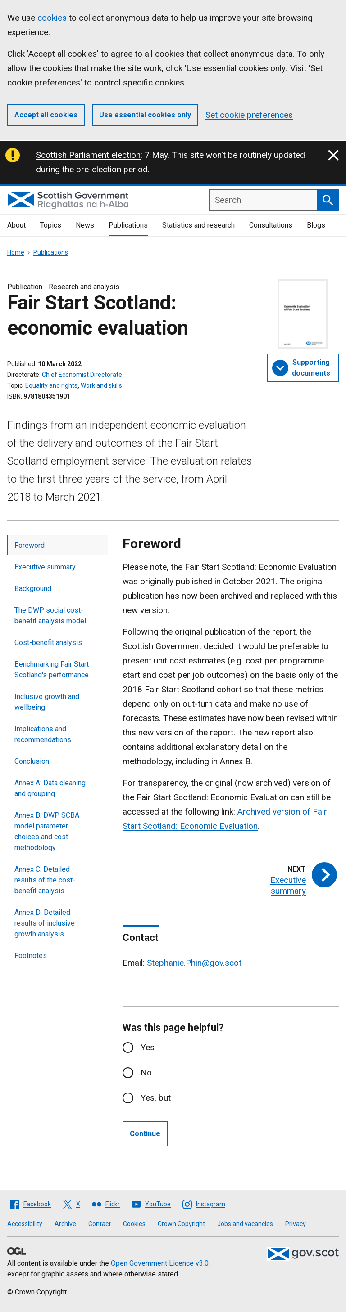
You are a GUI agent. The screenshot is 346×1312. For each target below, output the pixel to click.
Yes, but (156, 1098)
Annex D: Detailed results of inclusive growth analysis (44, 923)
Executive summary (45, 567)
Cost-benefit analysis (48, 642)
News (85, 225)
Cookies (134, 1223)
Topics (50, 225)
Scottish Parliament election (88, 155)
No (146, 1072)
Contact (99, 1223)
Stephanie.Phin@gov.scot (194, 963)
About (16, 225)
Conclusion (31, 761)
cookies (52, 18)
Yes (148, 1047)
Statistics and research (198, 225)
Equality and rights (51, 385)
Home (15, 252)
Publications (128, 225)
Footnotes (30, 955)
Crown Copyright (181, 1223)
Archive (65, 1223)
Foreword (29, 545)
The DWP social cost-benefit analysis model (50, 615)
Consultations (270, 225)
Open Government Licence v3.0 (160, 1263)
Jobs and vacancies (245, 1223)
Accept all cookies (45, 115)
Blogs (316, 225)
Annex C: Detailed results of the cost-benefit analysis (44, 880)
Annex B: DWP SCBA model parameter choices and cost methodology (46, 831)
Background (32, 588)
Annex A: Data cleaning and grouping (50, 788)
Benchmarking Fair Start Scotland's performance (51, 669)
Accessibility (24, 1223)
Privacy (295, 1223)
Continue (145, 1133)
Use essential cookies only (145, 115)
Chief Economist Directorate (82, 374)
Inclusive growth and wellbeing (46, 702)
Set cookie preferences (249, 115)
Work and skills (101, 385)
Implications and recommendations (42, 734)
